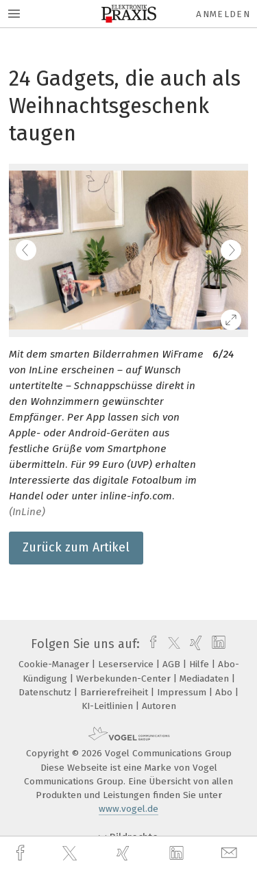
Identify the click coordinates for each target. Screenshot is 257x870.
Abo (225, 692)
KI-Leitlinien (109, 706)
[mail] (231, 853)
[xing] (124, 853)
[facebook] (21, 853)
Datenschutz (46, 692)
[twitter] (71, 853)
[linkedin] (178, 853)
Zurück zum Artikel (76, 547)
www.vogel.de (128, 809)
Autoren (159, 706)
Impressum (183, 692)
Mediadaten (206, 678)
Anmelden (223, 14)
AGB (172, 664)
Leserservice (127, 664)
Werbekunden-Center (124, 678)
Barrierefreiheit (115, 692)
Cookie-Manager (55, 664)
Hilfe (200, 664)
